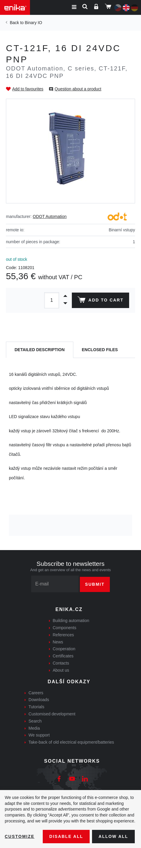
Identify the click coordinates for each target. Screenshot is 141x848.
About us (61, 670)
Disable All (66, 836)
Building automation (71, 620)
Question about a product (78, 89)
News (58, 642)
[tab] (39, 350)
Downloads (38, 699)
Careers (35, 692)
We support (39, 735)
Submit (95, 584)
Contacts (61, 663)
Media (34, 728)
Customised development (51, 714)
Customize (19, 836)
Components (64, 627)
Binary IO (33, 22)
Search (35, 721)
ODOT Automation (49, 216)
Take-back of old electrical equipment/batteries (71, 742)
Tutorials (36, 706)
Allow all (113, 836)
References (63, 634)
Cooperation (64, 648)
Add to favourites (27, 89)
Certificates (63, 656)
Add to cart (100, 300)
